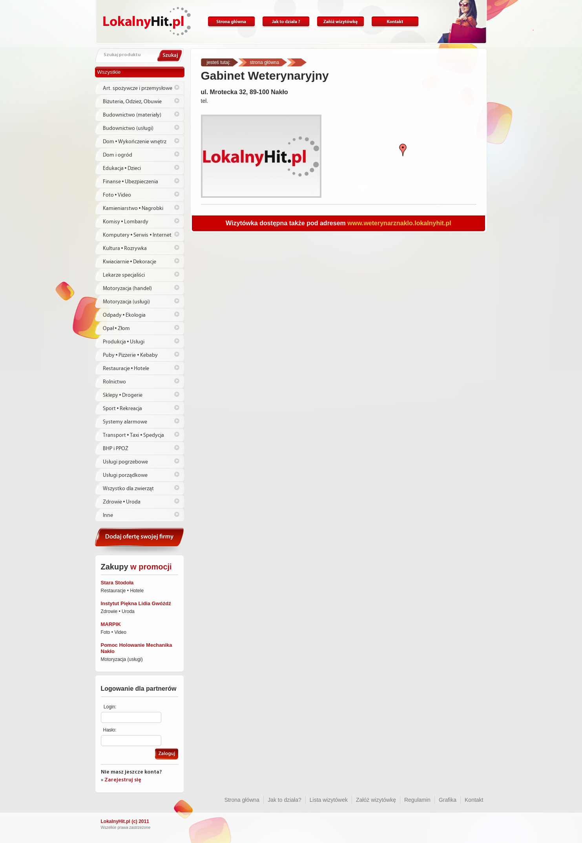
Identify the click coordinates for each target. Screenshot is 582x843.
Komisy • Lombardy (126, 222)
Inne (108, 515)
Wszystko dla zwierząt (128, 488)
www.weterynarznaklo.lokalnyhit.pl (399, 223)
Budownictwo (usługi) (128, 128)
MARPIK (111, 624)
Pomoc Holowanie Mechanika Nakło (136, 648)
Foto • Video (117, 195)
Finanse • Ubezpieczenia (131, 182)
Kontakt (395, 22)
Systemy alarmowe (125, 422)
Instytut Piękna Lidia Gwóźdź (136, 603)
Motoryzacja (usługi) (126, 302)
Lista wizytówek (329, 800)
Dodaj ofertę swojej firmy (139, 540)
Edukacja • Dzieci (122, 168)
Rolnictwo (114, 382)
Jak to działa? (286, 22)
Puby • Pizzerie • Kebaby (130, 355)
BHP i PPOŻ (115, 448)
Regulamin (417, 800)
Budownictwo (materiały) (132, 115)
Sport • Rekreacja (122, 408)
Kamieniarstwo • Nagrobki (133, 208)
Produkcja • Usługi (124, 342)
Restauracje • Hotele (126, 368)
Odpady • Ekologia (124, 315)
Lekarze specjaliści (124, 275)
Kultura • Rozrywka (125, 248)
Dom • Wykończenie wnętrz (135, 142)
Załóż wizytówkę (340, 22)
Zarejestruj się (122, 780)
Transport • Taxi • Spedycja (133, 435)
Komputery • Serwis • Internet (137, 235)
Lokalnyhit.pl (147, 21)
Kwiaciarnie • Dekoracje (130, 262)
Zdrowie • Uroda (122, 502)
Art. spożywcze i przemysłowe (137, 88)
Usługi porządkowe (125, 475)
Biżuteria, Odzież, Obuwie (132, 102)
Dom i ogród (117, 155)
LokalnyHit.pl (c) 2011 (125, 821)
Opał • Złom (116, 328)
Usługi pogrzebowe (125, 462)
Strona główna (231, 22)
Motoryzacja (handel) (127, 288)
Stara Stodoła (117, 583)
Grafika (447, 800)
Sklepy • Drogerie (123, 395)
